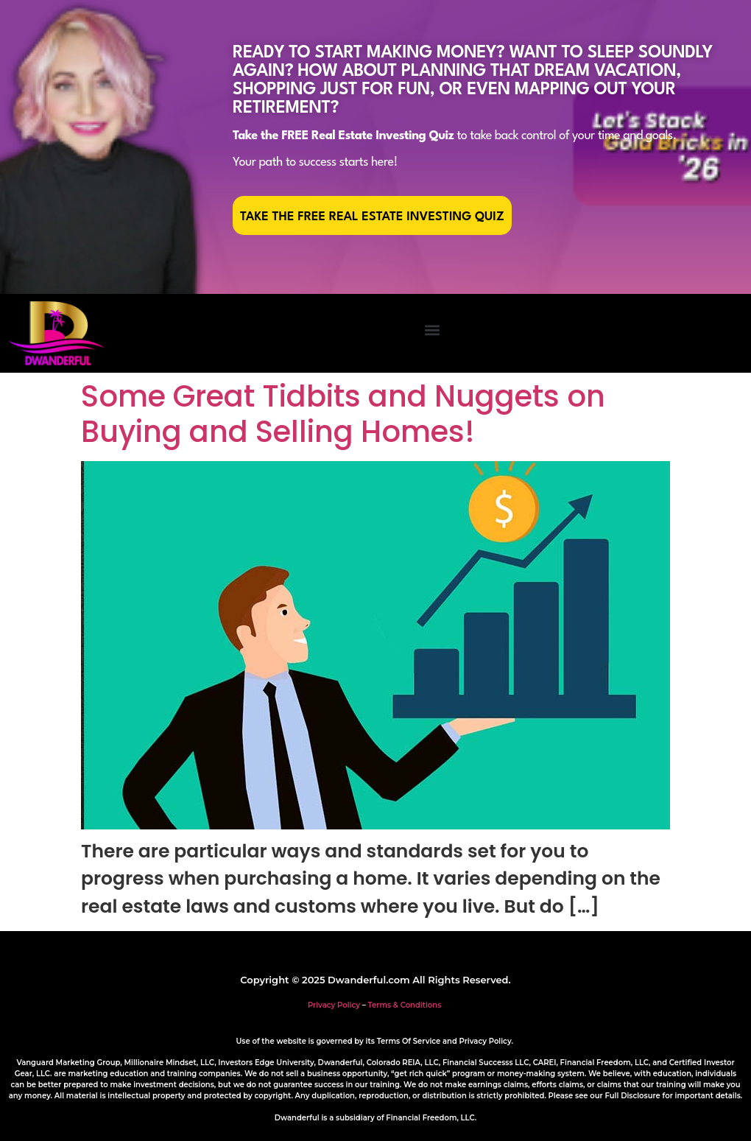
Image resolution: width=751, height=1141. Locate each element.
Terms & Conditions (405, 1005)
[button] (432, 329)
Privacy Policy (334, 1005)
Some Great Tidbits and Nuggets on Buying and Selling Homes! (343, 414)
